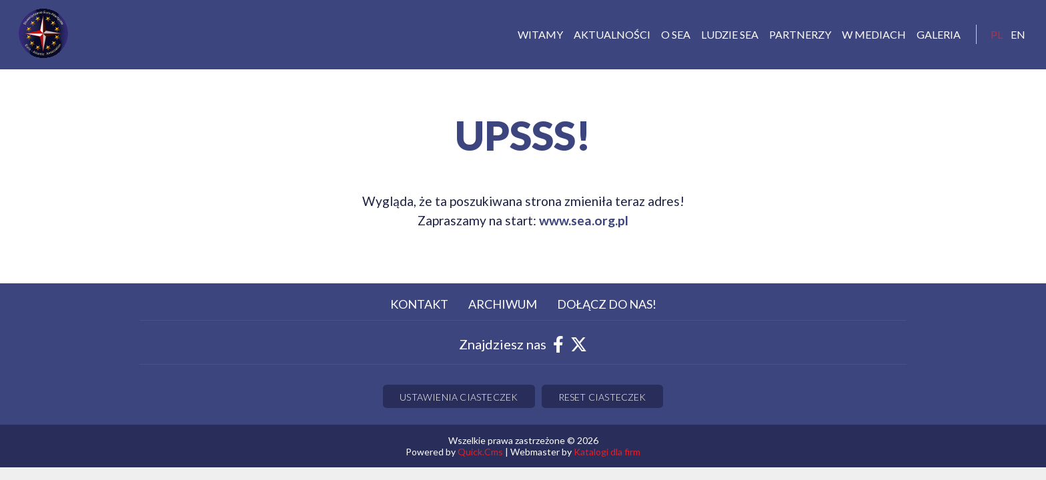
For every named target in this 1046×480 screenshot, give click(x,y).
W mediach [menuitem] (874, 34)
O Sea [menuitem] (675, 34)
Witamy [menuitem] (540, 34)
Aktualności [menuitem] (612, 34)
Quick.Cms (480, 451)
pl (997, 34)
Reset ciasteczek (602, 397)
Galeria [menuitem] (939, 34)
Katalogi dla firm (607, 451)
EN (1018, 34)
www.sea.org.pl (583, 220)
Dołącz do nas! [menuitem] (606, 304)
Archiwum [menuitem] (502, 304)
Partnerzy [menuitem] (800, 34)
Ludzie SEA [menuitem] (729, 34)
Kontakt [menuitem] (419, 304)
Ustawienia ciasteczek (459, 397)
